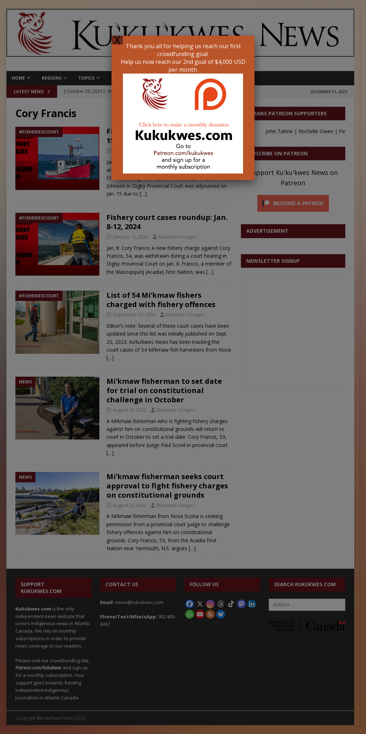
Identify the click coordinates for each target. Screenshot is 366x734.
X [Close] (117, 40)
